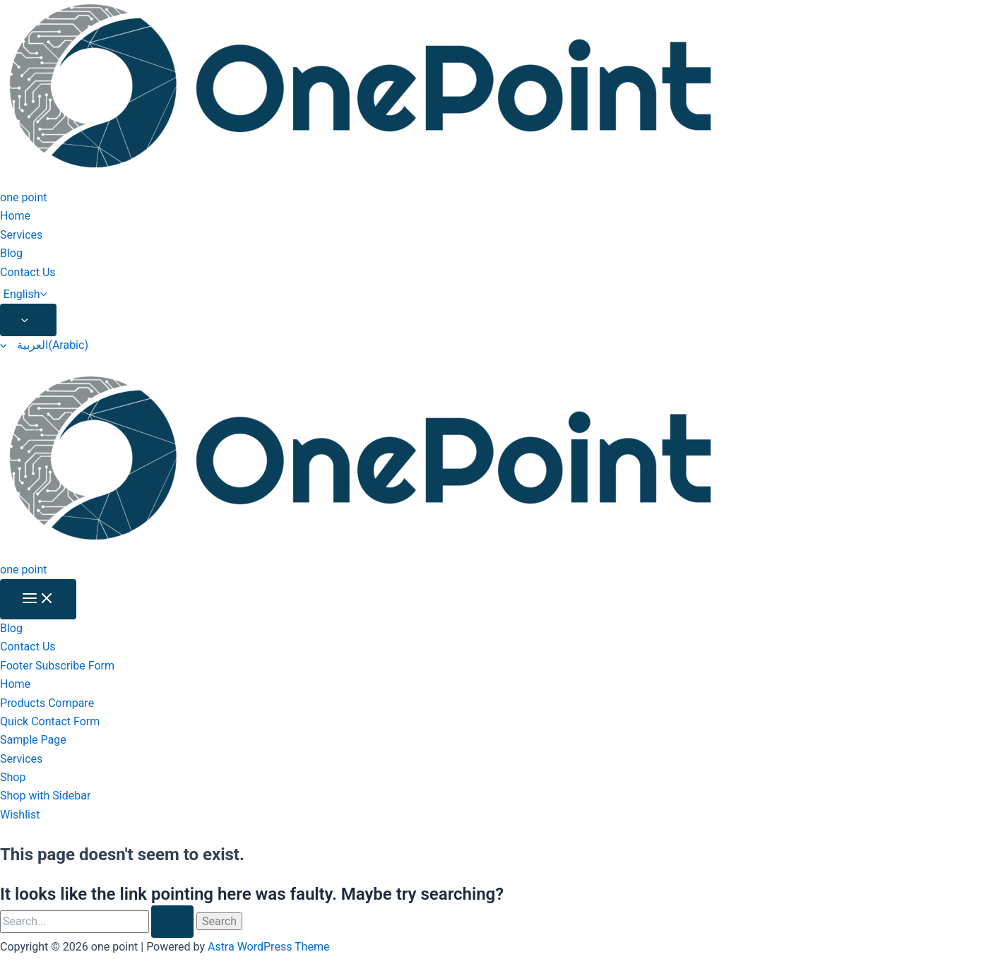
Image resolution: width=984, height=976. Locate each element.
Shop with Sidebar (45, 795)
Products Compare (47, 703)
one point (23, 197)
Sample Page (33, 739)
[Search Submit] (172, 921)
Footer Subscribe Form (57, 665)
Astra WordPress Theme (268, 946)
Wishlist (20, 814)
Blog (11, 253)
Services (21, 235)
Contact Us (28, 272)
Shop (12, 777)
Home (15, 215)
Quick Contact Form (50, 721)
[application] (47, 294)
